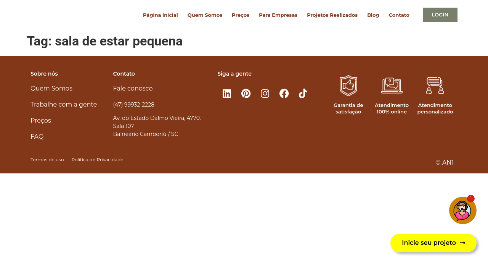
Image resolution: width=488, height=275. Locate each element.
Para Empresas (278, 15)
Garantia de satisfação (348, 108)
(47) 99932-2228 (133, 104)
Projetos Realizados (332, 15)
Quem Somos (205, 15)
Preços (240, 15)
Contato (399, 15)
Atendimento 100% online (392, 108)
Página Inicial (160, 15)
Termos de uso (47, 159)
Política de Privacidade (97, 159)
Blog (373, 15)
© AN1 (445, 162)
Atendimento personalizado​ (435, 108)
